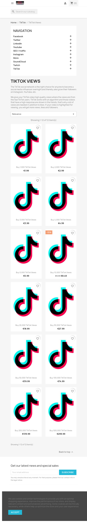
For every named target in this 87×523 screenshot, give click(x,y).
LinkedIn (17, 43)
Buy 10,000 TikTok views (61, 272)
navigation (22, 31)
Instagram (18, 54)
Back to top (66, 452)
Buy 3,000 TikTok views (26, 219)
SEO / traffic (19, 51)
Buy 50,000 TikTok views (26, 378)
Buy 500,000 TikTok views (61, 430)
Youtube (17, 47)
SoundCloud (19, 61)
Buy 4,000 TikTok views (61, 219)
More (16, 58)
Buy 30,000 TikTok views (61, 325)
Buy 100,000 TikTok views (61, 378)
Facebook (18, 36)
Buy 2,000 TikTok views (61, 167)
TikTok (16, 69)
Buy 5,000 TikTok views (26, 272)
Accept (15, 512)
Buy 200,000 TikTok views (26, 430)
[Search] (24, 11)
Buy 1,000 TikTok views (26, 167)
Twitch (16, 65)
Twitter (16, 40)
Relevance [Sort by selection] (43, 114)
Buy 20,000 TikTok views (26, 325)
